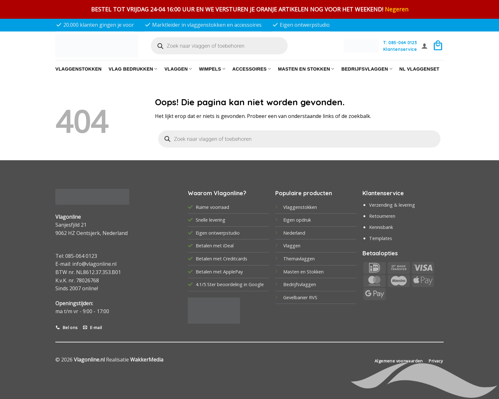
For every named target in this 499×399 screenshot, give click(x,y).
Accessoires (251, 69)
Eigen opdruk (297, 220)
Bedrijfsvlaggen (299, 284)
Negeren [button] (396, 9)
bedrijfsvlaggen (366, 69)
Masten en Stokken (306, 69)
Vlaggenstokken (78, 69)
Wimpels (212, 69)
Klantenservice (400, 49)
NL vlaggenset (419, 69)
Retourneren (382, 216)
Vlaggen (178, 69)
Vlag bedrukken (133, 69)
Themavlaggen (299, 259)
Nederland (294, 233)
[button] (424, 46)
